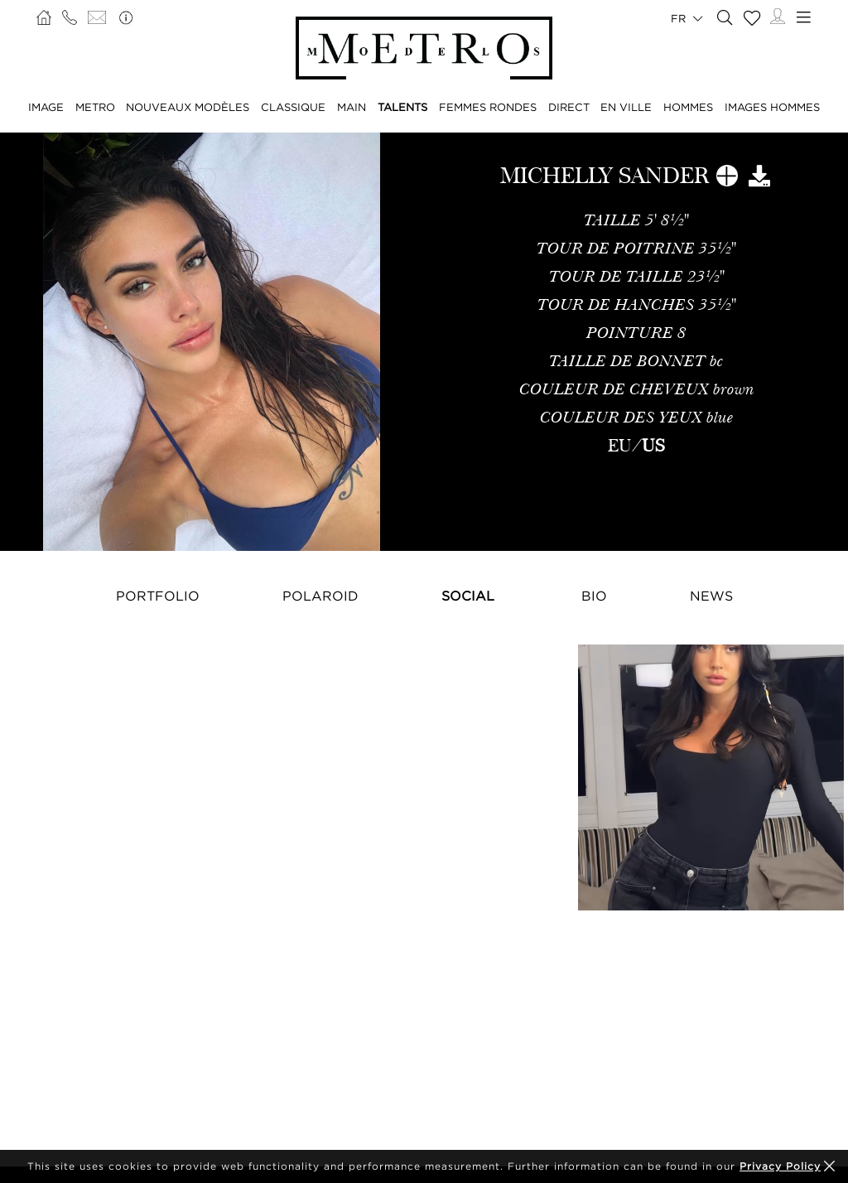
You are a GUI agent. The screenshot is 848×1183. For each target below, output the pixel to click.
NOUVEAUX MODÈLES (187, 107)
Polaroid (320, 595)
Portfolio (158, 595)
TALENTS (402, 107)
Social (467, 595)
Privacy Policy (780, 1166)
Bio (594, 595)
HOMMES (688, 107)
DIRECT (569, 107)
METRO (95, 107)
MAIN (351, 107)
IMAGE (46, 107)
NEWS (711, 595)
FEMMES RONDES (488, 107)
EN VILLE (626, 107)
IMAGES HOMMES (772, 107)
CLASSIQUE (293, 107)
